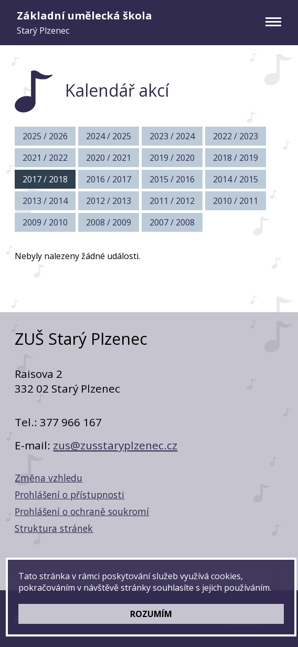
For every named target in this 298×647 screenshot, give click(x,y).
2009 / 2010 (45, 222)
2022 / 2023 (235, 136)
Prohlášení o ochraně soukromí (82, 511)
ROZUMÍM (151, 614)
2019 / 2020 (172, 157)
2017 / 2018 (45, 179)
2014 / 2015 (235, 179)
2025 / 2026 (45, 136)
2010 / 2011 (235, 201)
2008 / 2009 (108, 222)
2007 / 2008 (172, 222)
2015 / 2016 (172, 179)
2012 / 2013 (108, 201)
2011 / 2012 (172, 201)
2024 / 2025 (108, 136)
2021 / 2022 (45, 157)
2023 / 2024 (172, 136)
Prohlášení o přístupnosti (69, 494)
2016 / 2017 (108, 179)
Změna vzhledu (48, 477)
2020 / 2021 (108, 157)
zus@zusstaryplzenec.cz (115, 445)
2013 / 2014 (45, 201)
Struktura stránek (54, 528)
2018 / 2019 (235, 157)
